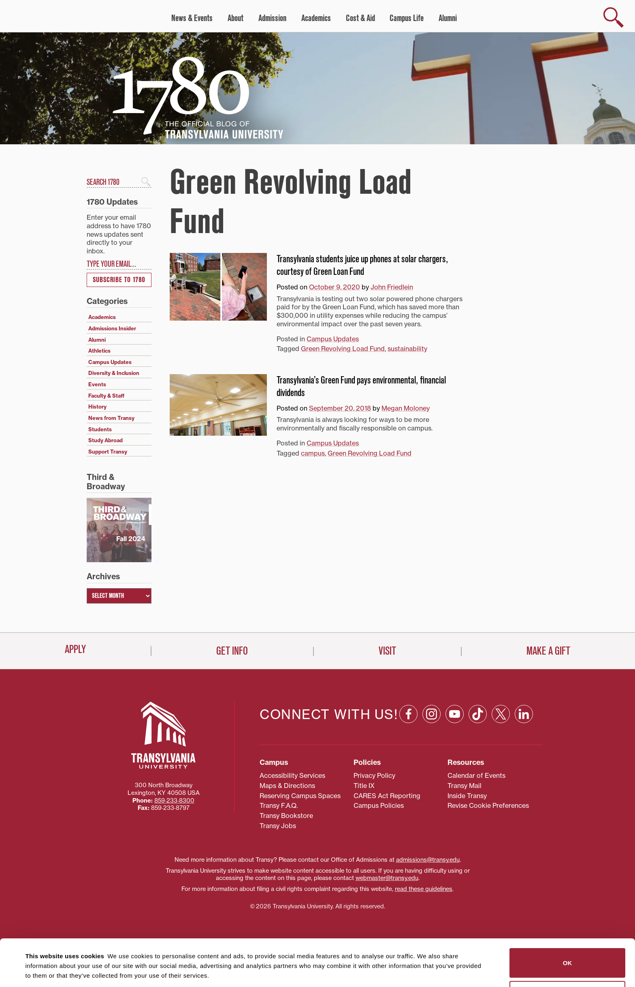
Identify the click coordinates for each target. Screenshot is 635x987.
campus (313, 453)
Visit (387, 651)
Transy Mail (464, 785)
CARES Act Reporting (387, 796)
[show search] (613, 17)
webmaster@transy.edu (387, 878)
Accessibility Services (292, 775)
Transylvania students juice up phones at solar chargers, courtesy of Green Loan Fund (362, 265)
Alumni (448, 18)
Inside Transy (467, 796)
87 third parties (89, 951)
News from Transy (111, 418)
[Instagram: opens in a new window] (431, 714)
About (235, 18)
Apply (75, 649)
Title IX (364, 785)
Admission (272, 18)
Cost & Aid (360, 18)
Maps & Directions (287, 785)
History (97, 406)
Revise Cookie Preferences (488, 805)
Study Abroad (105, 440)
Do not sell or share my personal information (567, 951)
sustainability (407, 349)
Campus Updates (333, 339)
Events (97, 384)
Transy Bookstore (286, 815)
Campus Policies (379, 805)
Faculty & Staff (106, 395)
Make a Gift (548, 651)
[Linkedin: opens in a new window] (524, 714)
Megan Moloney (405, 408)
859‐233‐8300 (174, 800)
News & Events (192, 18)
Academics (316, 18)
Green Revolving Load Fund (343, 349)
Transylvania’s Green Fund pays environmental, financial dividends (361, 386)
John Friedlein (392, 287)
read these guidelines (423, 889)
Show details (40, 971)
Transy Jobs (278, 826)
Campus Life (407, 18)
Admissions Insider (112, 328)
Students (100, 429)
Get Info (232, 651)
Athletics (99, 350)
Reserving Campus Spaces (300, 796)
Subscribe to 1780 (119, 280)
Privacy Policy (374, 775)
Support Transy (107, 451)
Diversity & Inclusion (113, 373)
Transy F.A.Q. (279, 805)
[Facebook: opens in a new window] (408, 714)
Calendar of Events (476, 775)
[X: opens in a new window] (501, 714)
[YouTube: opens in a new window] (454, 714)
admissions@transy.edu (428, 859)
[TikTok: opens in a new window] (478, 714)
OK (567, 918)
